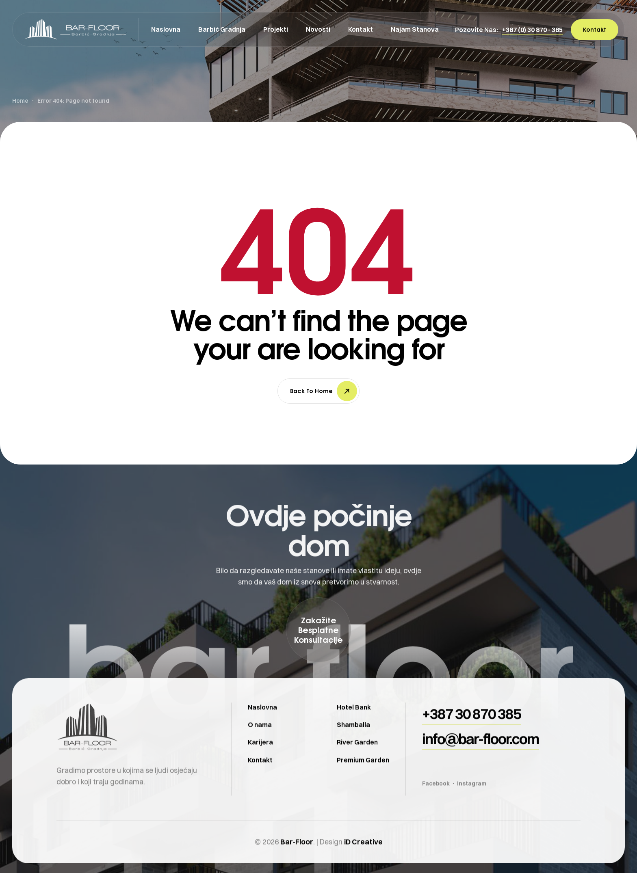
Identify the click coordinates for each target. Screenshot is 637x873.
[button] (532, 30)
